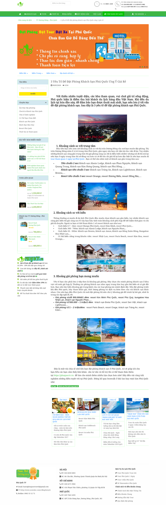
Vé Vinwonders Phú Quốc (127, 483)
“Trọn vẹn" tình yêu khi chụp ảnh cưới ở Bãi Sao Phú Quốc (137, 416)
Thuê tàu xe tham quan (28, 132)
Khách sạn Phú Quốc (27, 121)
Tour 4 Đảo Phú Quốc (125, 480)
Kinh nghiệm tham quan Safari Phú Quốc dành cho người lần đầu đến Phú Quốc (36, 168)
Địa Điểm (66, 14)
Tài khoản (139, 14)
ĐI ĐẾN (33, 94)
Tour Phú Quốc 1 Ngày (126, 476)
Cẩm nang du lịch (113, 14)
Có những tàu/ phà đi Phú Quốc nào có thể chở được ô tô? (36, 158)
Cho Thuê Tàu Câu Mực (35, 203)
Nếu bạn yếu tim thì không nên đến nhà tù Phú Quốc (136, 434)
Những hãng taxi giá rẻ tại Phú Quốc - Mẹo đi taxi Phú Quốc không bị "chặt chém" (36, 148)
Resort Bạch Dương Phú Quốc (34, 224)
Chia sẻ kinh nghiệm (27, 115)
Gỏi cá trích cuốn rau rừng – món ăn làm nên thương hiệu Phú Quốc (63, 428)
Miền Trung (37, 73)
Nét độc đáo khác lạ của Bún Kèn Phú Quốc (63, 443)
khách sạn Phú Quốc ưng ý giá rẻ (68, 386)
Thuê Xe (54, 14)
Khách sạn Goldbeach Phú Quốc (87, 426)
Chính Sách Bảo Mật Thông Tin (129, 491)
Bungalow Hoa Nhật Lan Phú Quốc (86, 413)
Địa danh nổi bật (67, 73)
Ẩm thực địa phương (27, 108)
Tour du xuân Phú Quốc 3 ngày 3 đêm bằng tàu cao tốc (137, 424)
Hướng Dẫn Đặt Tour (125, 497)
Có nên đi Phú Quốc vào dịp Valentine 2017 (63, 436)
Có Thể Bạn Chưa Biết (27, 118)
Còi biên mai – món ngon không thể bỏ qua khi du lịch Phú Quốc (62, 418)
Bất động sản (82, 14)
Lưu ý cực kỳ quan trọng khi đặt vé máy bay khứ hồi (112, 417)
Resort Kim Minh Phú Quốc (87, 419)
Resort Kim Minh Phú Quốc (34, 238)
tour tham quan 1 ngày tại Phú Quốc (68, 158)
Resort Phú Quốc (25, 128)
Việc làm (97, 14)
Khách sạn (30, 14)
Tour (43, 14)
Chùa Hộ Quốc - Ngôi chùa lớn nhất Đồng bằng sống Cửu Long (111, 435)
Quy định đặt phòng (125, 501)
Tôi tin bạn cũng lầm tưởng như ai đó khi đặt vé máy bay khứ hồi (112, 425)
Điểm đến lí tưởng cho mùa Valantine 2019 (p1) (112, 443)
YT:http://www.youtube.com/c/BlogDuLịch (34, 490)
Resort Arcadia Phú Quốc (86, 433)
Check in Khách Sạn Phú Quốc (30, 111)
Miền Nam (51, 73)
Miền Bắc (23, 73)
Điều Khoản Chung (124, 494)
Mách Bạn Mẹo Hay (26, 125)
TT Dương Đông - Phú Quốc (46, 20)
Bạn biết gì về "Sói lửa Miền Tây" (136, 442)
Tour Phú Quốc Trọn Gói (126, 473)
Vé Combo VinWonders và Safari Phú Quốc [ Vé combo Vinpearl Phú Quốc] (36, 186)
